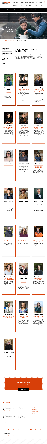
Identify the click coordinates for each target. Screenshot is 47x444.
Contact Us (36, 2)
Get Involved (15, 5)
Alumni (18, 2)
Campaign (41, 5)
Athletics (33, 407)
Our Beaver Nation (35, 411)
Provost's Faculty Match (6, 59)
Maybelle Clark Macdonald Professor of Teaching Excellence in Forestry (38, 166)
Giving (22, 5)
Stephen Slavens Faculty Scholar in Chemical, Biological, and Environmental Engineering (38, 90)
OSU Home (34, 405)
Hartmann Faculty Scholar (38, 202)
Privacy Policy (8, 440)
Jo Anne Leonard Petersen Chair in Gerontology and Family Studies (23, 281)
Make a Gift (15, 2)
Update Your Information (24, 2)
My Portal (40, 2)
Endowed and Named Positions (7, 54)
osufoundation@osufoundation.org (8, 410)
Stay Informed (28, 5)
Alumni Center (34, 409)
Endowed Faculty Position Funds (10, 40)
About (36, 5)
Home (3, 40)
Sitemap (3, 440)
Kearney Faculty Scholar (8, 165)
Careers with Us (31, 2)
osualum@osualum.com (9, 417)
